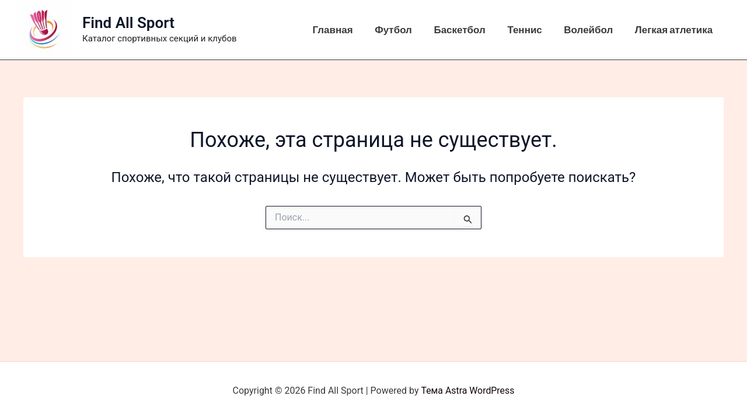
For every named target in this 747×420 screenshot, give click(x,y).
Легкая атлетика (675, 30)
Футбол (402, 30)
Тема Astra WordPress (468, 390)
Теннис (529, 30)
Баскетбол (467, 30)
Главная (344, 30)
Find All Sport (128, 23)
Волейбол (591, 30)
